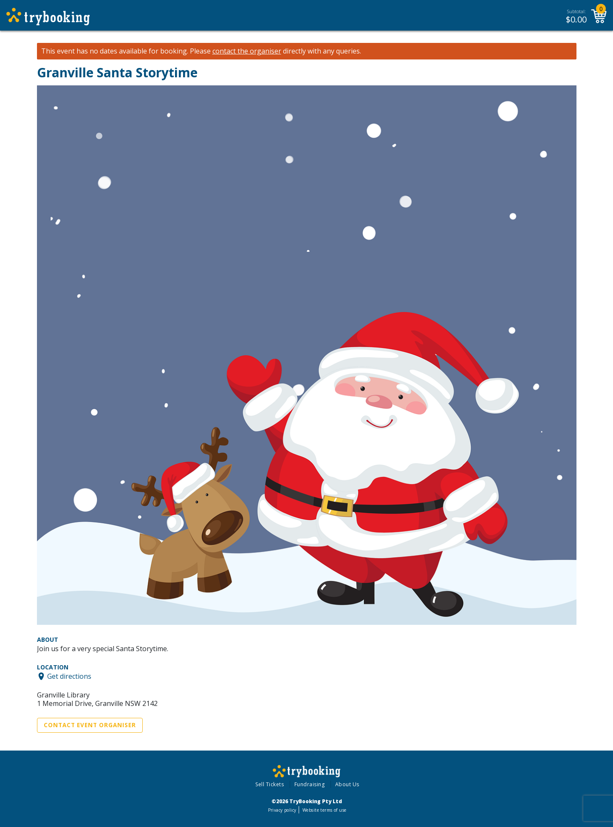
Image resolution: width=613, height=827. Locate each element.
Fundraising (309, 784)
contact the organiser (246, 51)
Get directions (69, 676)
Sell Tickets (269, 784)
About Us (347, 784)
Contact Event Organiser (90, 725)
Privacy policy (282, 810)
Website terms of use (324, 810)
